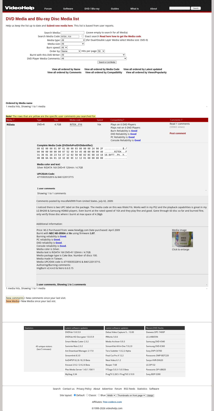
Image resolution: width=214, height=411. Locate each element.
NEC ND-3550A (57, 233)
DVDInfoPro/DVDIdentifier (77, 145)
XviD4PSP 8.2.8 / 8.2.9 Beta (77, 360)
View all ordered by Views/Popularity (146, 72)
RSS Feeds (129, 388)
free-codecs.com (112, 401)
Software (68, 8)
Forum (48, 8)
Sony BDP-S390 (153, 374)
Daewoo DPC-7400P (155, 332)
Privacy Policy (84, 388)
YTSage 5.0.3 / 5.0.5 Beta (117, 369)
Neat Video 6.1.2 (113, 360)
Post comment (178, 133)
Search (57, 388)
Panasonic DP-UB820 (156, 369)
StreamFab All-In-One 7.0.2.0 (119, 346)
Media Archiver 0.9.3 (115, 341)
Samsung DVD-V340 (155, 341)
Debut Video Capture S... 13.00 (120, 332)
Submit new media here (60, 25)
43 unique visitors (44, 346)
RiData (11, 124)
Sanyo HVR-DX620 (154, 360)
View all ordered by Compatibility (103, 72)
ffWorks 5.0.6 (112, 336)
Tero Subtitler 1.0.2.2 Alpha (118, 350)
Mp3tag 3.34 (71, 374)
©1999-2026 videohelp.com (107, 408)
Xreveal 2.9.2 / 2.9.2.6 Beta (77, 364)
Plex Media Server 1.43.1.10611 (80, 369)
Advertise (107, 388)
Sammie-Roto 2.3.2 (74, 346)
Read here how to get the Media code (120, 36)
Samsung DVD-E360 (155, 346)
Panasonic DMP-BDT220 (157, 355)
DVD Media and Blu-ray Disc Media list (42, 18)
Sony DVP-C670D (154, 350)
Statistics (142, 388)
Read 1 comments (180, 123)
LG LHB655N (152, 336)
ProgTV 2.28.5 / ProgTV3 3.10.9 (120, 374)
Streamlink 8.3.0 (72, 355)
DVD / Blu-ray (92, 8)
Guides (115, 8)
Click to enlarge (182, 248)
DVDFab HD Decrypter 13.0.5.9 (79, 336)
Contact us (69, 388)
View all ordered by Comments (64, 72)
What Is (134, 8)
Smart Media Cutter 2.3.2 (77, 341)
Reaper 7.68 (111, 364)
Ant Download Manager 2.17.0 (79, 350)
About (153, 8)
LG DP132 (150, 364)
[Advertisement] (107, 88)
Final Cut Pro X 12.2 (115, 355)
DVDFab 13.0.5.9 (73, 332)
